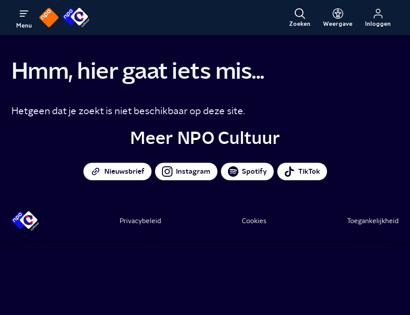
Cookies (254, 221)
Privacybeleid (140, 221)
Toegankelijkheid (373, 221)
